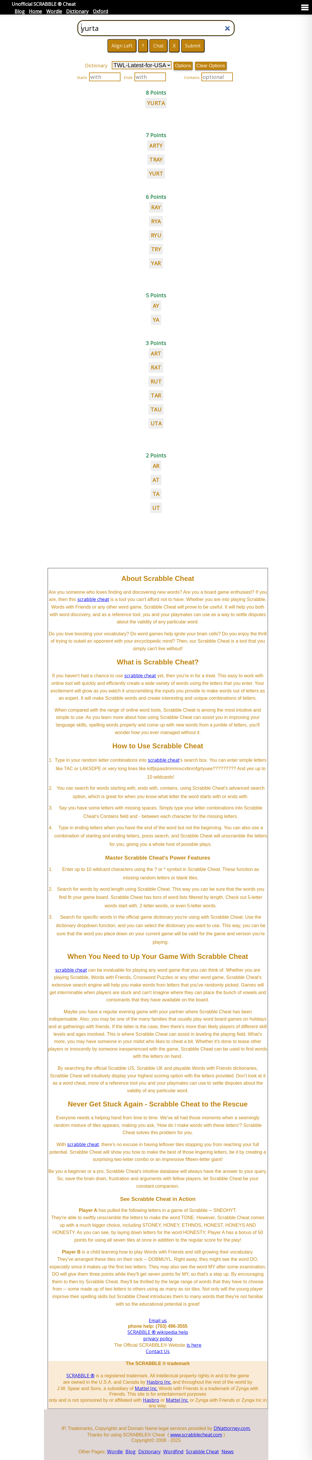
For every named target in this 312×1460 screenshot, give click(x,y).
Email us (158, 1320)
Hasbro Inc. (159, 1382)
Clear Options (210, 65)
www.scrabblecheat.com (196, 1434)
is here (194, 1345)
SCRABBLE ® (80, 1375)
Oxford (100, 11)
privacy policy (157, 1338)
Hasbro (151, 1400)
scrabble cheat (93, 599)
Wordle (54, 11)
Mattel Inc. (146, 1388)
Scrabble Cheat (202, 1451)
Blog (20, 11)
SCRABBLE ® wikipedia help (157, 1332)
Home (35, 11)
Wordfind (173, 1451)
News (227, 1451)
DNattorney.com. (232, 1428)
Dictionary (77, 11)
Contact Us (158, 1351)
